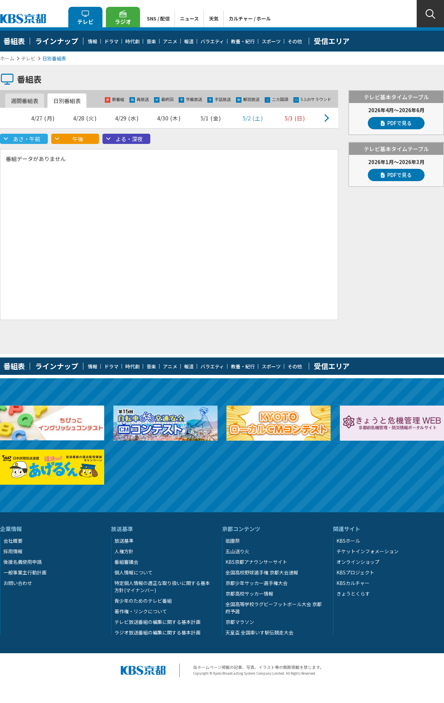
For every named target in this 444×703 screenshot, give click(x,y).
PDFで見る (396, 123)
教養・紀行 (243, 41)
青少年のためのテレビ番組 (143, 600)
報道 (189, 41)
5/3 (295, 118)
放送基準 (124, 540)
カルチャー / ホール (250, 18)
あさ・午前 (26, 139)
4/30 (169, 118)
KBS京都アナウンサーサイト (256, 561)
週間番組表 (24, 101)
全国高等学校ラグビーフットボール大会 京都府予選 (273, 608)
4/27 (43, 118)
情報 (92, 41)
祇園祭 (232, 540)
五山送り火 (237, 551)
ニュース (189, 18)
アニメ (170, 41)
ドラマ (111, 41)
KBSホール (348, 540)
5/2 (253, 118)
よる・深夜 (129, 139)
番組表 (14, 41)
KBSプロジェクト (355, 572)
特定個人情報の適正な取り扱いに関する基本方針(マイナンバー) (162, 587)
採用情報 (13, 551)
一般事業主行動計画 (24, 572)
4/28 (85, 118)
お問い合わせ (17, 583)
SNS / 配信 (158, 18)
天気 (214, 18)
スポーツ (271, 41)
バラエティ (212, 41)
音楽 (151, 41)
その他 (295, 41)
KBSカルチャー (353, 583)
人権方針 (124, 551)
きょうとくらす (353, 593)
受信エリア (332, 41)
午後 (77, 139)
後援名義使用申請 (22, 561)
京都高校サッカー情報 (249, 593)
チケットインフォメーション (367, 551)
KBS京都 (23, 19)
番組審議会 (126, 561)
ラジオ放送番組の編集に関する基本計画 (157, 632)
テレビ (28, 58)
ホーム (7, 58)
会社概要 (13, 540)
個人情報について (133, 572)
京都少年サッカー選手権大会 (256, 583)
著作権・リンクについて (140, 611)
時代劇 (132, 41)
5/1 (211, 118)
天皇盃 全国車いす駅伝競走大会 (259, 632)
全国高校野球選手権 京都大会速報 (261, 572)
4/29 (127, 118)
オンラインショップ (357, 561)
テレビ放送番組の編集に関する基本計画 (157, 621)
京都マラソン (239, 621)
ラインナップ (56, 41)
